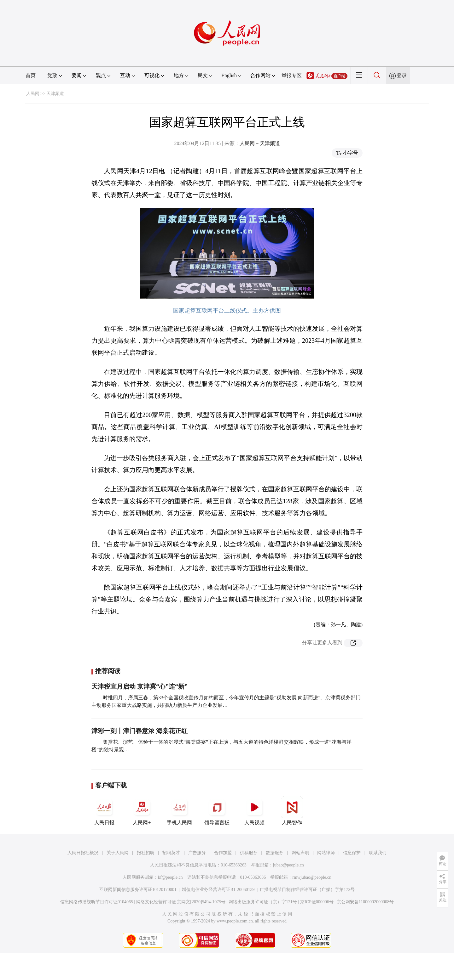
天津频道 (55, 93)
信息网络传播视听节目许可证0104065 (96, 901)
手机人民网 (179, 810)
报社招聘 (145, 852)
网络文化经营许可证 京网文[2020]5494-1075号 (181, 901)
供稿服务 (249, 852)
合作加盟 (223, 852)
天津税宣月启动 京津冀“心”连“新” (139, 686)
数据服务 (274, 852)
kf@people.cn (170, 877)
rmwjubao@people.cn (311, 877)
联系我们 (378, 852)
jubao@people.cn (288, 865)
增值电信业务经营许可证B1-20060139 (218, 889)
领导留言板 (217, 810)
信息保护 (352, 852)
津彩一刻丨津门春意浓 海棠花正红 (139, 730)
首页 (31, 75)
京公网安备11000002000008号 (365, 901)
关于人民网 (118, 852)
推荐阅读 (107, 671)
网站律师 (326, 852)
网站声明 (300, 852)
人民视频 (254, 810)
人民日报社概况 (82, 852)
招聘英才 (171, 852)
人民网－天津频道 (260, 143)
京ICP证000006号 (317, 901)
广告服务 (197, 852)
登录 (402, 75)
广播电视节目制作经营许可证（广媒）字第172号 (307, 889)
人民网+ (142, 810)
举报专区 (292, 75)
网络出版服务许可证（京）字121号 (263, 901)
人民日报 (104, 810)
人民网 (32, 93)
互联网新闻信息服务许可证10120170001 (138, 889)
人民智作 (292, 810)
